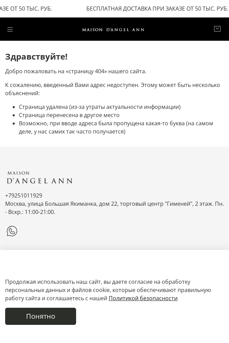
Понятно (40, 316)
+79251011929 (23, 195)
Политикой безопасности (143, 298)
